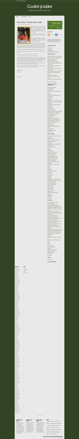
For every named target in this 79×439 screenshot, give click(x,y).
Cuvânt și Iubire (56, 23)
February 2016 (17, 342)
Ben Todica (49, 148)
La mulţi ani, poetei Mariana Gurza (52, 215)
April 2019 (16, 291)
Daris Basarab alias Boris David (52, 156)
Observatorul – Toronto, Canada (52, 249)
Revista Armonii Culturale (51, 115)
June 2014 (16, 369)
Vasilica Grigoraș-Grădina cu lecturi (52, 192)
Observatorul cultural (50, 108)
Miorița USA (49, 248)
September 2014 (17, 365)
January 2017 (17, 327)
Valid (25, 269)
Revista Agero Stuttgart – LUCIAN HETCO (53, 112)
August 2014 (17, 366)
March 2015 (17, 357)
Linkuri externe (24, 16)
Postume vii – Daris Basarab (51, 184)
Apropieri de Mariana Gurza (51, 141)
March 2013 (17, 389)
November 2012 (17, 394)
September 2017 (17, 316)
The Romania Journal (50, 252)
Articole (17, 16)
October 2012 (17, 396)
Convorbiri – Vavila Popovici (51, 153)
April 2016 (16, 339)
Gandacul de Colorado (50, 245)
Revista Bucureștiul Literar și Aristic (52, 118)
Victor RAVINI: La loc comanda (52, 75)
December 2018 (17, 296)
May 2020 (16, 275)
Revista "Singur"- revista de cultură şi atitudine (54, 111)
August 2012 (17, 398)
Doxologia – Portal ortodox (51, 160)
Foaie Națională (49, 107)
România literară (49, 131)
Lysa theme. (61, 437)
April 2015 (16, 355)
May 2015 (16, 354)
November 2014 (17, 362)
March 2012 (17, 405)
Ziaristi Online (49, 253)
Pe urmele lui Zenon (50, 50)
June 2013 (16, 385)
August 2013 (17, 382)
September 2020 (17, 269)
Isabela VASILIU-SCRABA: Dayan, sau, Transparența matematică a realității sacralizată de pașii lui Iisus (54, 63)
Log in (24, 268)
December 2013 (17, 377)
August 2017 (17, 318)
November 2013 (17, 378)
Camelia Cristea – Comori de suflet (52, 152)
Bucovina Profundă (50, 150)
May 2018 (16, 306)
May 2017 (16, 322)
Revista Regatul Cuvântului (51, 130)
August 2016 (17, 334)
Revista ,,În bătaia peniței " (51, 110)
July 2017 (16, 319)
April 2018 (16, 307)
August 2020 (17, 271)
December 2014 (17, 361)
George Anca (49, 168)
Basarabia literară (50, 96)
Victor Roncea (49, 196)
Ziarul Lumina (49, 255)
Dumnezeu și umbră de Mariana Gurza (53, 161)
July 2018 (16, 303)
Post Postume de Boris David (51, 183)
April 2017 (16, 323)
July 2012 (16, 400)
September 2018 (17, 300)
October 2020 (17, 268)
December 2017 (17, 312)
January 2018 (17, 311)
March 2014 (17, 373)
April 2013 (16, 388)
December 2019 (17, 280)
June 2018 (16, 304)
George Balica (49, 169)
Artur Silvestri (49, 142)
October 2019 (17, 283)
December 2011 (17, 409)
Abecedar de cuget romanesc (51, 87)
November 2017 (17, 314)
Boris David (49, 149)
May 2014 (16, 370)
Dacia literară (49, 99)
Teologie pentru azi (50, 191)
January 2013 (17, 392)
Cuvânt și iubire (39, 6)
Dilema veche (49, 103)
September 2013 (17, 381)
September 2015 (17, 349)
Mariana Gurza (49, 176)
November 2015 (17, 346)
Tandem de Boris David (50, 189)
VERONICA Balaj (49, 195)
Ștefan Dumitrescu (50, 188)
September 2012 (17, 397)
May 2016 (16, 338)
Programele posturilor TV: (51, 251)
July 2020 (16, 272)
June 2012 (16, 401)
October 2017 (17, 315)
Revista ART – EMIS (50, 116)
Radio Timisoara (49, 234)
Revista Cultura (49, 123)
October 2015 (17, 347)
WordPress (25, 272)
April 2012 (16, 404)
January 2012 (17, 408)
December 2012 (17, 393)
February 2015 (17, 358)
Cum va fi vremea (50, 259)
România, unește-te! (50, 185)
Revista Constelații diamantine (52, 122)
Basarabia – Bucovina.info (51, 146)
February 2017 (17, 326)
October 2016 (17, 331)
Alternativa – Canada (50, 88)
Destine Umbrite (49, 49)
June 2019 (16, 288)
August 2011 (17, 412)
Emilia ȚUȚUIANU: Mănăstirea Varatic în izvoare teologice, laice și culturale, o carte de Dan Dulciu (54, 72)
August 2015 (17, 350)
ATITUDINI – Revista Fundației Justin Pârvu (54, 95)
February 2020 (17, 279)
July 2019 (16, 287)
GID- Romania (49, 173)
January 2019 (17, 295)
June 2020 (16, 273)
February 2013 (17, 390)
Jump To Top (40, 415)
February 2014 (17, 374)
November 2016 (17, 330)
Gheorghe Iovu (49, 172)
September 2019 (17, 284)
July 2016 (16, 335)
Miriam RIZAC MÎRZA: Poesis (51, 60)
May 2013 (16, 386)
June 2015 (16, 353)
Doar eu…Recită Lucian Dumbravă (52, 202)
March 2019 (17, 292)
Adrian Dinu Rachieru (50, 138)
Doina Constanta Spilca (51, 203)
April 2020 (16, 276)
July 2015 (16, 351)
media (30, 16)
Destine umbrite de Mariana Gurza (52, 157)
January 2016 (17, 343)
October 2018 (17, 299)
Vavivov (48, 193)
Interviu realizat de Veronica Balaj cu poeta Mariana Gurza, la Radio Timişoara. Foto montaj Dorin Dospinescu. (54, 213)
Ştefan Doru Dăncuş (50, 187)
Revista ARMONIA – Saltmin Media (52, 114)
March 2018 (17, 308)
